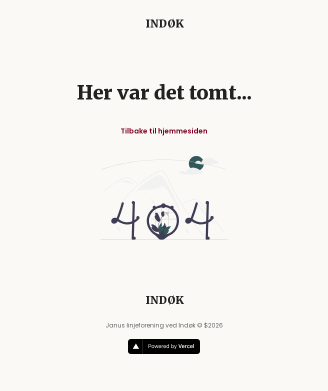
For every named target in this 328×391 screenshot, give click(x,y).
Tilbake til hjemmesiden (164, 131)
